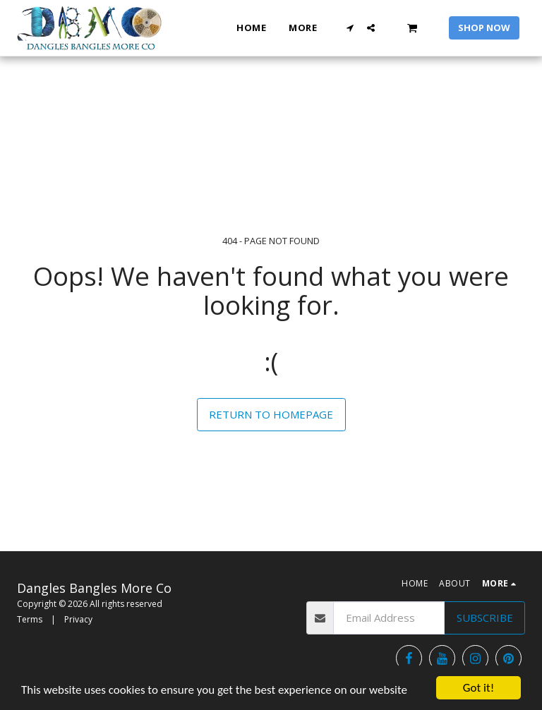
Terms (29, 619)
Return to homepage (271, 414)
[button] (350, 27)
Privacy (78, 619)
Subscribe (485, 617)
